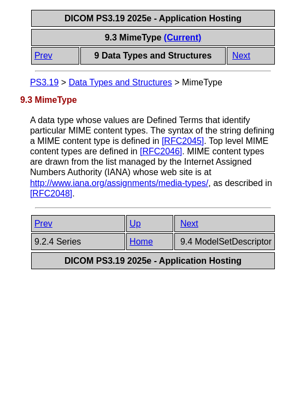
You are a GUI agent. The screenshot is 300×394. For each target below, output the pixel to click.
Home (141, 241)
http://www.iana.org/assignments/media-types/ (119, 183)
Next (241, 55)
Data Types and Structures (120, 82)
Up (135, 223)
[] (183, 141)
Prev (43, 55)
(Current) (182, 37)
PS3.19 (44, 82)
